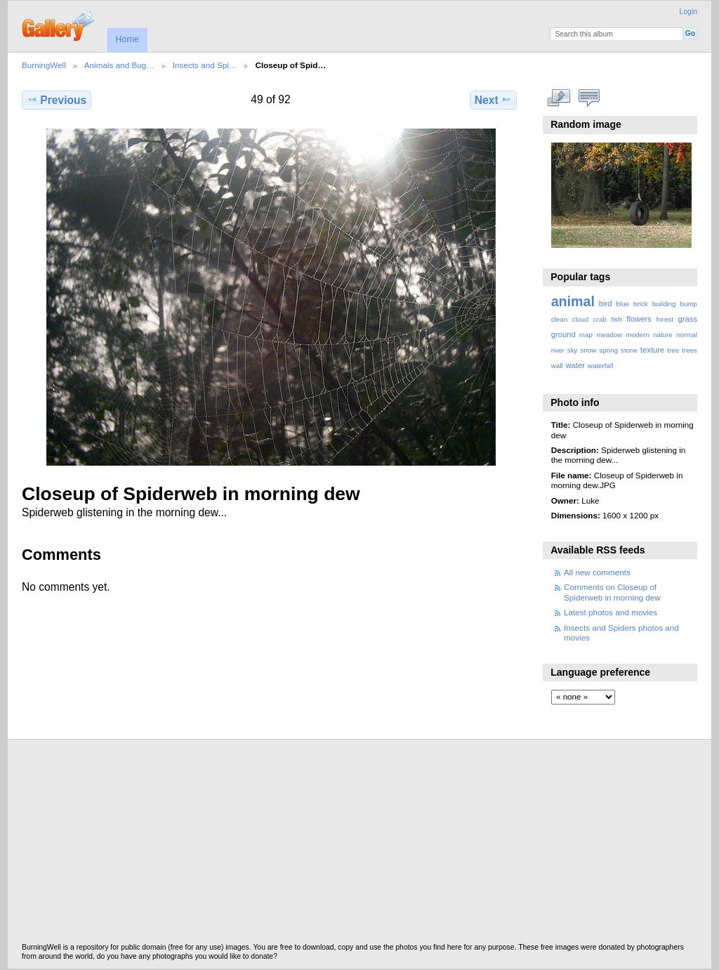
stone (629, 350)
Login (688, 11)
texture (652, 350)
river (558, 350)
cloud (580, 319)
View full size (558, 98)
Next (493, 99)
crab (600, 319)
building (664, 304)
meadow (609, 335)
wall (557, 365)
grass (687, 319)
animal (573, 301)
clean (559, 319)
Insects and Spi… (205, 65)
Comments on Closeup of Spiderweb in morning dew (612, 591)
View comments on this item (589, 98)
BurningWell (44, 65)
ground (563, 334)
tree (673, 350)
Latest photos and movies (610, 612)
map (586, 335)
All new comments (597, 572)
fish (616, 319)
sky (572, 350)
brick (640, 304)
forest (664, 319)
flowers (639, 319)
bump (688, 304)
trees (689, 350)
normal (686, 335)
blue (623, 304)
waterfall (601, 365)
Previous (56, 99)
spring (608, 350)
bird (605, 303)
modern (637, 335)
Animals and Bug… (119, 65)
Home (126, 39)
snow (588, 350)
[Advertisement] (359, 845)
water (575, 365)
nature (663, 335)
